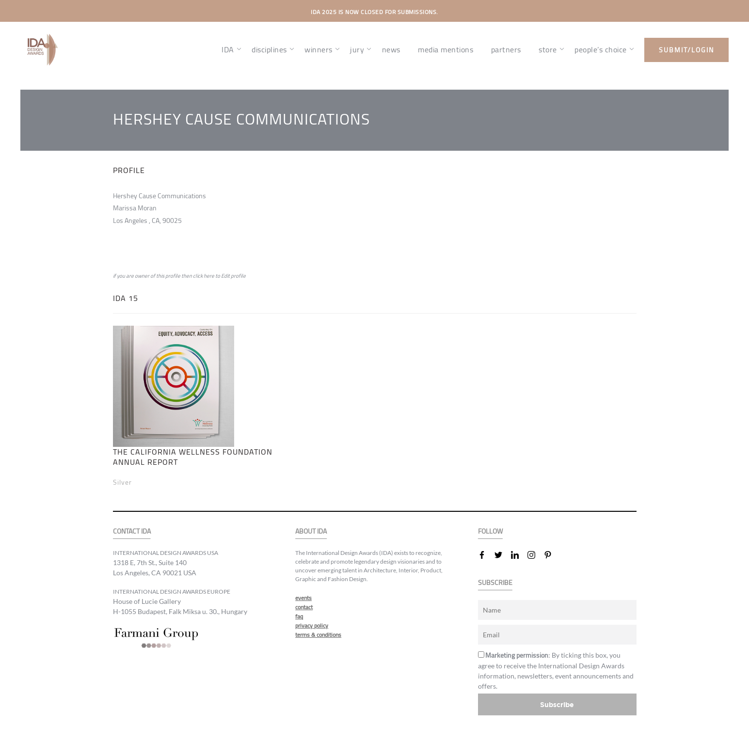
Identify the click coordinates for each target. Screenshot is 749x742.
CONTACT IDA (132, 531)
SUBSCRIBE (495, 583)
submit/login (686, 50)
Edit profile (233, 276)
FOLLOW (490, 531)
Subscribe (557, 704)
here (209, 276)
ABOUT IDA (311, 531)
